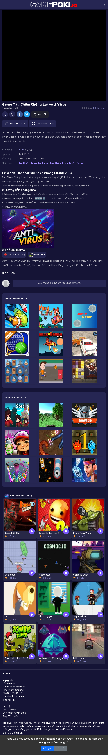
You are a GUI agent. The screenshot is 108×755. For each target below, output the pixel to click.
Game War (37, 254)
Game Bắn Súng (39, 163)
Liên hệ (6, 706)
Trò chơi (7, 722)
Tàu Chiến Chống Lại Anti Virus (66, 163)
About (6, 673)
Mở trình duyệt (15, 124)
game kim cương (24, 726)
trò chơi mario (53, 726)
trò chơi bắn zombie (72, 726)
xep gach (8, 680)
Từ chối (60, 748)
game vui (40, 726)
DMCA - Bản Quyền (13, 693)
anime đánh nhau (64, 729)
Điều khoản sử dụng (13, 689)
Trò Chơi (23, 163)
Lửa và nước (9, 683)
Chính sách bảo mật (14, 686)
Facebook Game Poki (14, 696)
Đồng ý (47, 748)
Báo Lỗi (40, 114)
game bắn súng (71, 722)
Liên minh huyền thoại (14, 712)
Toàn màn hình (42, 124)
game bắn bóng (16, 729)
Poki (5, 709)
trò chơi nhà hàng (51, 722)
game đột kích (34, 729)
